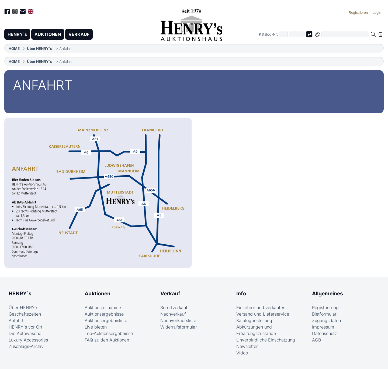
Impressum (323, 327)
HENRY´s (17, 34)
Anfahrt (16, 320)
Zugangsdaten (326, 320)
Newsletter (247, 346)
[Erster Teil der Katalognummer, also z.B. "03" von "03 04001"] (283, 34)
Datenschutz (324, 333)
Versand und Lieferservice (262, 314)
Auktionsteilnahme (103, 307)
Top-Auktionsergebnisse (109, 333)
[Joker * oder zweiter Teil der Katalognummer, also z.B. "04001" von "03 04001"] (296, 34)
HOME (14, 48)
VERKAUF (78, 34)
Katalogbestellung (254, 320)
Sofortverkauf (174, 307)
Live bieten (96, 327)
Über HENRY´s (39, 48)
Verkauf (170, 293)
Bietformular (324, 314)
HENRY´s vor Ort (25, 327)
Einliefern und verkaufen (260, 307)
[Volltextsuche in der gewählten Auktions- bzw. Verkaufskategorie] (345, 34)
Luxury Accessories (28, 340)
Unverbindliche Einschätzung (265, 340)
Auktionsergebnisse (104, 314)
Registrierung (325, 307)
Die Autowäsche (25, 333)
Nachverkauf (173, 314)
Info (241, 293)
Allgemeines (327, 293)
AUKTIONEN (47, 34)
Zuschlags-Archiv (26, 346)
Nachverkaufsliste (178, 320)
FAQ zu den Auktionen (107, 340)
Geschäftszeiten (25, 314)
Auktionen (97, 293)
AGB (316, 340)
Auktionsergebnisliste (106, 320)
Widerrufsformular (178, 327)
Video (242, 353)
